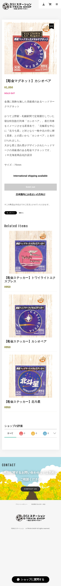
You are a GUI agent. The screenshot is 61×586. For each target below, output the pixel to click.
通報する (22, 215)
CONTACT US (30, 523)
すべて (10, 467)
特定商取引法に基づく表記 (40, 539)
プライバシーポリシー (19, 539)
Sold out (30, 188)
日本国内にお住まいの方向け (30, 197)
